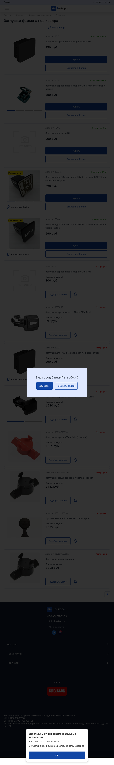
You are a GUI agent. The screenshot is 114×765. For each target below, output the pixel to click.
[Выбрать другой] (66, 386)
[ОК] (57, 755)
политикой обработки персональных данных (51, 748)
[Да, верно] (44, 386)
